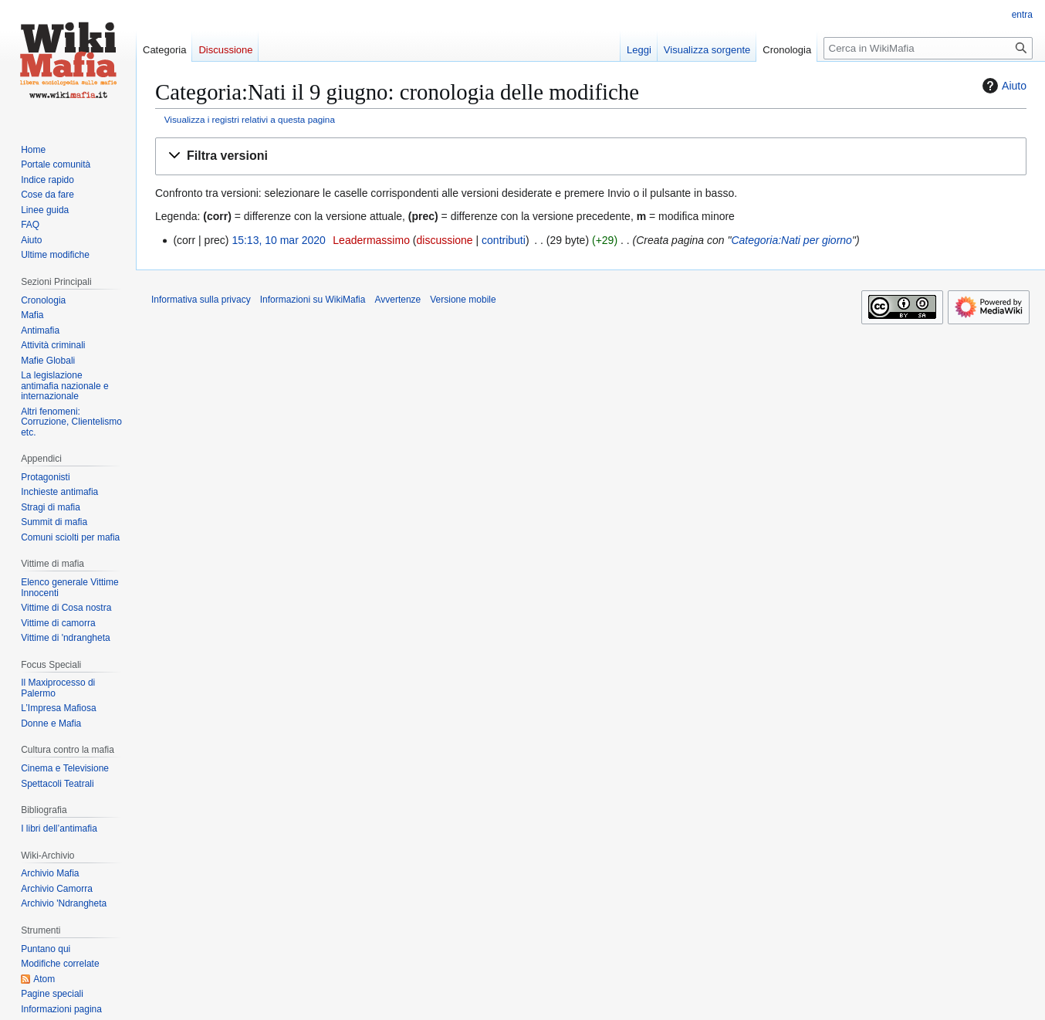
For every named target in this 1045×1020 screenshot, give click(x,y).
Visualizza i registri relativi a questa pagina (249, 119)
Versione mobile (462, 299)
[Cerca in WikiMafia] (928, 48)
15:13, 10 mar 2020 (278, 240)
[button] (590, 156)
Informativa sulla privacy (201, 299)
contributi (504, 240)
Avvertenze (397, 299)
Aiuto (1002, 85)
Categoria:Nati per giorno (791, 240)
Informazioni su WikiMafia (313, 299)
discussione (444, 240)
